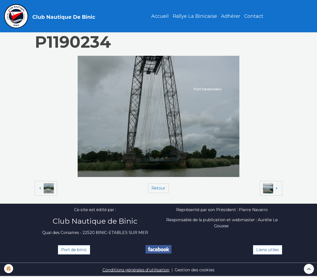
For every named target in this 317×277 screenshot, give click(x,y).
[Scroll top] (309, 269)
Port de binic (74, 249)
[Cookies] (8, 268)
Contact (253, 16)
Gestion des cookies (195, 270)
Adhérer (230, 16)
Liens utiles (267, 249)
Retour (158, 188)
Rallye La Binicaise (195, 16)
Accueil (160, 16)
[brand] (50, 16)
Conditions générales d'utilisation (135, 270)
